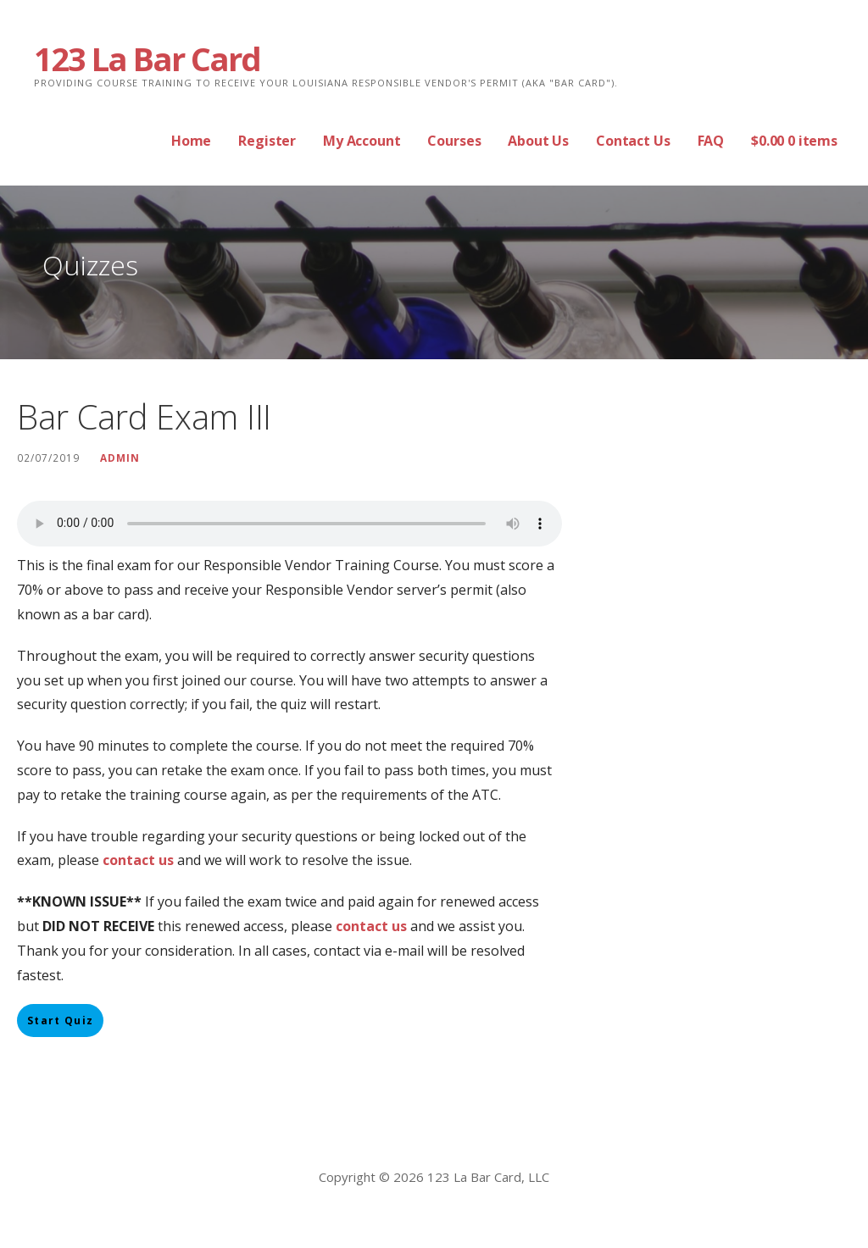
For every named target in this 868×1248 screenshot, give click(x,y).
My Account (361, 140)
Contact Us (633, 140)
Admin (120, 457)
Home (191, 140)
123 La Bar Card (147, 58)
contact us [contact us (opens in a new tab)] (138, 860)
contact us (371, 926)
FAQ (711, 140)
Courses (454, 140)
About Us (538, 140)
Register (267, 140)
